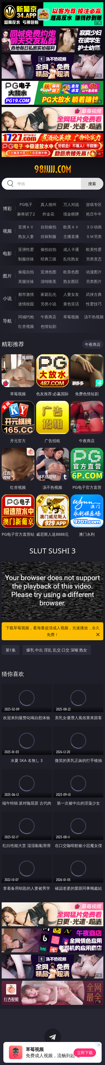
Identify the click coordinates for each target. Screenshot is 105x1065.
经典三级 (48, 259)
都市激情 (26, 294)
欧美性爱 (94, 249)
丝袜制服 (48, 236)
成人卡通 (71, 249)
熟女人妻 (26, 236)
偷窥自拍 (26, 271)
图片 (7, 276)
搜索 (92, 183)
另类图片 (94, 281)
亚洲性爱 (26, 249)
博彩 (7, 208)
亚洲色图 (48, 271)
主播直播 (71, 236)
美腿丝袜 (26, 281)
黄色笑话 (71, 303)
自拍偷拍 (48, 227)
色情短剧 (48, 326)
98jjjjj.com (52, 169)
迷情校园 (26, 303)
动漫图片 (94, 271)
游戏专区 (94, 204)
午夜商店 (48, 316)
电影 (7, 253)
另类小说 (48, 303)
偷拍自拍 (48, 249)
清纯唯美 (48, 281)
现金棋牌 (71, 214)
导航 (7, 321)
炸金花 (48, 214)
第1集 (11, 650)
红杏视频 (26, 326)
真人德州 (48, 204)
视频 (7, 231)
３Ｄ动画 (94, 227)
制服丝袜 (26, 259)
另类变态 (94, 259)
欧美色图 (71, 271)
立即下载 (85, 1052)
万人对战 (71, 204)
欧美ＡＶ (71, 227)
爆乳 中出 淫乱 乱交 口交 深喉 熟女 (56, 650)
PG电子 (25, 204)
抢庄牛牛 (94, 214)
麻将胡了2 (26, 214)
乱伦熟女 (71, 259)
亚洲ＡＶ (26, 227)
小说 (7, 298)
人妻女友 (71, 294)
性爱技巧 (94, 303)
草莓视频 (71, 316)
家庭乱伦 (48, 294)
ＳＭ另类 (94, 236)
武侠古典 (94, 294)
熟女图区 (71, 281)
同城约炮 (26, 316)
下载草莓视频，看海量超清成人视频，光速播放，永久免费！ (53, 631)
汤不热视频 (94, 316)
